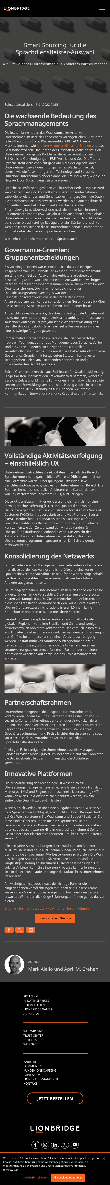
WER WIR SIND (33, 1031)
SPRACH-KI (30, 996)
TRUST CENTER (33, 1035)
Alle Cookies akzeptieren (68, 1177)
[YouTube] (75, 1145)
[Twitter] (65, 1145)
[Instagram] (45, 1145)
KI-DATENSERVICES (36, 1001)
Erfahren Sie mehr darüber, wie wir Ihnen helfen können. (47, 908)
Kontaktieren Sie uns (55, 918)
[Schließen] (103, 1158)
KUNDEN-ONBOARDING (39, 1070)
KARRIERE (30, 1062)
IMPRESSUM (31, 1075)
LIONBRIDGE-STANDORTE (41, 1079)
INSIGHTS (30, 1040)
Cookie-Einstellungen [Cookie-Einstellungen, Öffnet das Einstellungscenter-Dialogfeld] (35, 1177)
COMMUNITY (32, 1066)
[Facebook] (35, 1145)
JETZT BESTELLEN (55, 1098)
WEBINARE (30, 1044)
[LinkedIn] (55, 1145)
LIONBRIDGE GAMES (37, 1009)
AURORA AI (31, 1014)
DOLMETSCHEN (34, 1005)
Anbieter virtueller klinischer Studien (64, 145)
